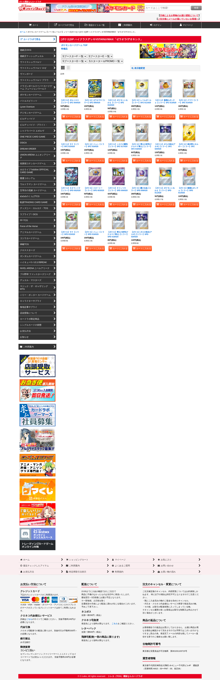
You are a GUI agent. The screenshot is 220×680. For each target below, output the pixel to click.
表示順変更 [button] (138, 68)
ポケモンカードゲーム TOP (74, 45)
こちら (29, 619)
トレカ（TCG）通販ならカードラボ (125, 676)
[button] (94, 25)
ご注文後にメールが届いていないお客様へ (178, 19)
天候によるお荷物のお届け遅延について (179, 15)
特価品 (64, 49)
